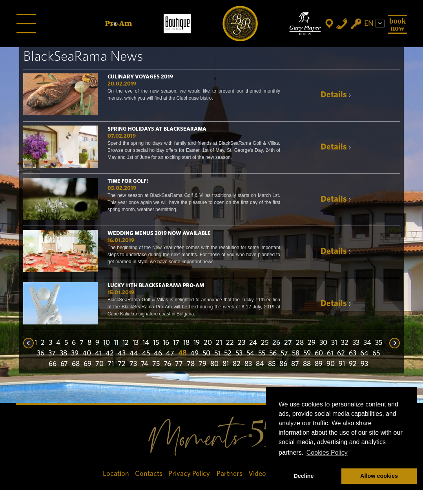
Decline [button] (304, 476)
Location (116, 473)
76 (167, 364)
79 (202, 364)
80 (214, 364)
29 (311, 342)
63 (352, 353)
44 (133, 353)
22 (230, 342)
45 (146, 353)
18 (186, 342)
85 (271, 364)
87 (295, 364)
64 (364, 353)
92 (353, 364)
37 (52, 353)
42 (110, 353)
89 (319, 364)
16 (166, 342)
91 (342, 364)
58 (295, 353)
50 (206, 353)
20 (208, 342)
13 (136, 342)
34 (367, 342)
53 (238, 353)
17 (176, 342)
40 (86, 353)
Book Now (397, 24)
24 (253, 342)
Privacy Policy (189, 473)
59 (307, 353)
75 (156, 364)
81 (225, 364)
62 (341, 353)
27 (288, 342)
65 (376, 353)
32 (344, 342)
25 (264, 342)
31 (334, 342)
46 (158, 353)
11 (116, 342)
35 (378, 342)
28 (300, 342)
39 (74, 353)
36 (40, 353)
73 (133, 364)
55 (261, 353)
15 (156, 342)
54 (250, 353)
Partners (229, 473)
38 (63, 353)
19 (196, 342)
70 (99, 364)
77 (179, 364)
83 (248, 364)
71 (111, 364)
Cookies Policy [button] (327, 452)
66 (53, 364)
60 (319, 353)
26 (276, 342)
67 (64, 364)
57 (284, 353)
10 (106, 342)
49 (194, 353)
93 (364, 364)
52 (228, 353)
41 (98, 353)
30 (323, 342)
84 (260, 364)
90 (330, 364)
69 (87, 364)
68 (76, 364)
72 (122, 364)
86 (283, 364)
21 (219, 342)
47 (170, 353)
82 (237, 364)
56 (273, 353)
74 (144, 364)
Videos (258, 473)
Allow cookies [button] (379, 476)
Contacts (148, 473)
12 (125, 342)
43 (122, 353)
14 (145, 342)
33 (355, 342)
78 (191, 364)
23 (241, 342)
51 (217, 353)
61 (330, 353)
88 (307, 364)
